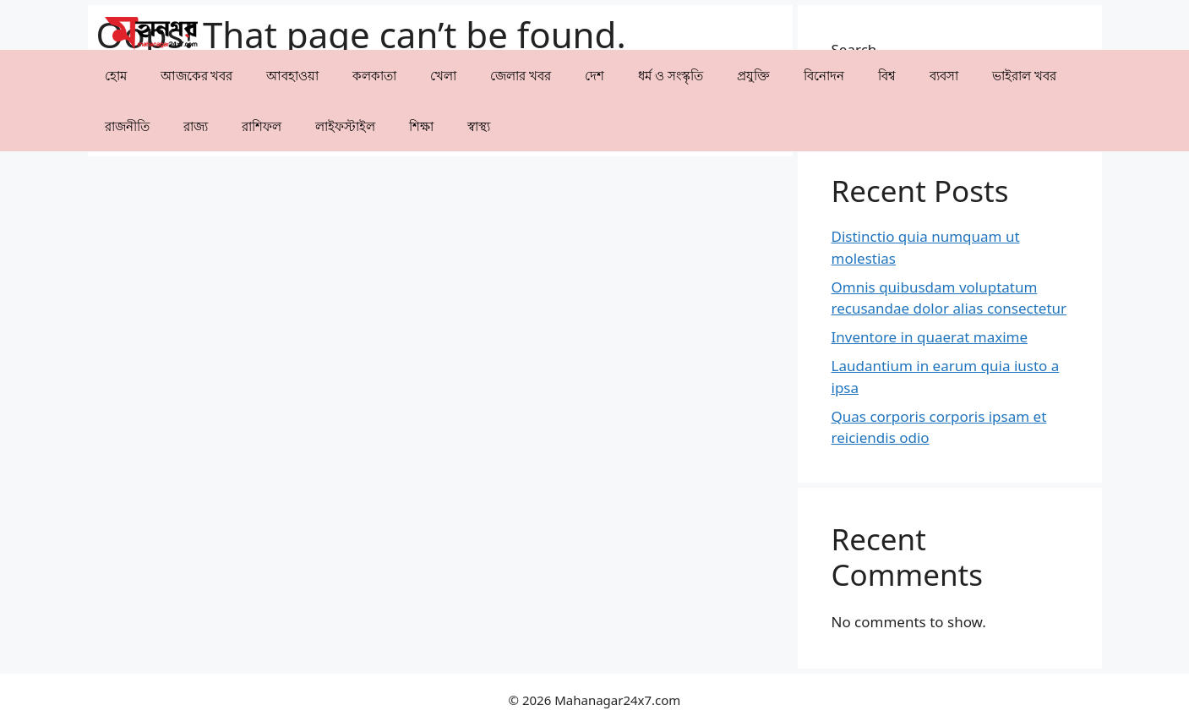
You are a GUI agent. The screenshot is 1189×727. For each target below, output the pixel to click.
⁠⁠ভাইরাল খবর (1024, 75)
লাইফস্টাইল (345, 126)
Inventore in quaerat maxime (930, 337)
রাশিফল (261, 126)
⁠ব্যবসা (944, 75)
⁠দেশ (594, 75)
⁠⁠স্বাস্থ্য (478, 126)
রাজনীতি (127, 126)
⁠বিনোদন (824, 75)
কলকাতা (374, 75)
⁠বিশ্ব (887, 75)
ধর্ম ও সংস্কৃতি (670, 75)
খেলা (443, 75)
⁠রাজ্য (195, 126)
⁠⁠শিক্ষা (421, 126)
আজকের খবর (197, 75)
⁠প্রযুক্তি (753, 75)
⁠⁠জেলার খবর (520, 75)
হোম (116, 75)
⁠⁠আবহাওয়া (292, 75)
